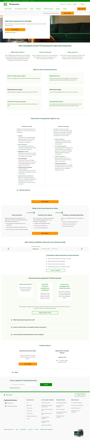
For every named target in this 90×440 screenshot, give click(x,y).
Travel (32, 9)
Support (58, 9)
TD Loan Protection (60, 401)
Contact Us (9, 395)
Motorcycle (29, 397)
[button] (63, 4)
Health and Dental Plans (46, 417)
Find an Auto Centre (11, 398)
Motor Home (29, 400)
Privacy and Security (8, 421)
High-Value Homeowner (32, 408)
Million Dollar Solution (17, 48)
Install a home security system (16, 97)
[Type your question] (24, 376)
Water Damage (22, 140)
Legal (16, 421)
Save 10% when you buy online (16, 71)
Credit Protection (49, 9)
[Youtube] (8, 435)
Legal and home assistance (25, 171)
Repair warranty (72, 48)
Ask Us (46, 376)
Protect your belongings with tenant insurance (64, 281)
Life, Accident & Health (21, 9)
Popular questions (15, 380)
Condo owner (30, 405)
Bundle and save (54, 71)
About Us (30, 421)
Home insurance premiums (77, 397)
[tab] (36, 244)
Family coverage (59, 134)
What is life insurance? (76, 400)
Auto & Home (9, 9)
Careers (36, 421)
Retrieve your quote (10, 29)
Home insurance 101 (25, 279)
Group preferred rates (56, 97)
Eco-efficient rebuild (60, 141)
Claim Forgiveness (60, 151)
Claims (65, 8)
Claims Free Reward (45, 48)
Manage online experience (46, 421)
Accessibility (23, 421)
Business (38, 9)
